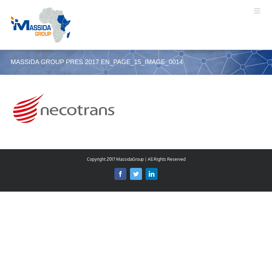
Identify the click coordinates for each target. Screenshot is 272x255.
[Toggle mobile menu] (257, 11)
